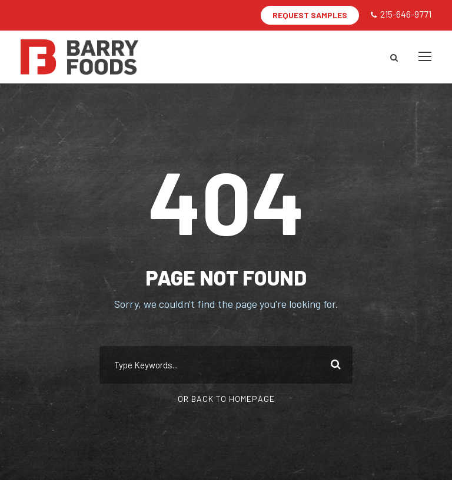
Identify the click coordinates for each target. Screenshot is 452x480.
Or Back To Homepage (226, 399)
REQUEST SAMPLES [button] (309, 15)
